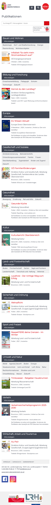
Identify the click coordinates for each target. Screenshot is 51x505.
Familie (30, 157)
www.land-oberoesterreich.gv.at (13, 472)
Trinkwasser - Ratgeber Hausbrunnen (29, 378)
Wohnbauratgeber (22, 48)
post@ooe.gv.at (25, 469)
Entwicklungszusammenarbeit (14, 157)
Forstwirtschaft (16, 268)
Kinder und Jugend (38, 161)
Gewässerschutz (9, 367)
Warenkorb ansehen (41, 29)
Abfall (5, 364)
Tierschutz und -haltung (25, 271)
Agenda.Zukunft (15, 364)
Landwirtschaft (8, 271)
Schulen (34, 81)
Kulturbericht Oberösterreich (25, 235)
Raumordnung (8, 48)
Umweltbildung (8, 374)
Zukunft (17, 85)
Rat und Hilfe (28, 199)
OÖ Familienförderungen (23, 168)
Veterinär (40, 271)
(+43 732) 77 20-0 (8, 469)
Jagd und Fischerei (38, 268)
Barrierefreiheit (28, 462)
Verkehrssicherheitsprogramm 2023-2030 (29, 406)
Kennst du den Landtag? (23, 89)
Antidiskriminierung (10, 154)
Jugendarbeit (24, 161)
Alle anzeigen (9, 41)
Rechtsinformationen (11, 370)
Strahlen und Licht (28, 370)
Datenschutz (16, 462)
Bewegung (7, 199)
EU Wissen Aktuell (20, 121)
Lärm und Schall (23, 367)
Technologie (7, 85)
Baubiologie (7, 45)
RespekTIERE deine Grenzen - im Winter (27, 333)
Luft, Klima (36, 367)
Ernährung (17, 199)
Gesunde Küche (19, 203)
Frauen (38, 157)
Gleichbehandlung (9, 161)
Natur (44, 367)
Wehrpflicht (17, 302)
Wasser (19, 374)
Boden (5, 268)
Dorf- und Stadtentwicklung (24, 45)
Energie (40, 45)
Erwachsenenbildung (11, 81)
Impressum (6, 462)
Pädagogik (25, 81)
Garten (26, 268)
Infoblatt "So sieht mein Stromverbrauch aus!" (22, 54)
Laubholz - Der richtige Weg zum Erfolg (27, 277)
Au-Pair (15, 442)
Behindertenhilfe (26, 154)
